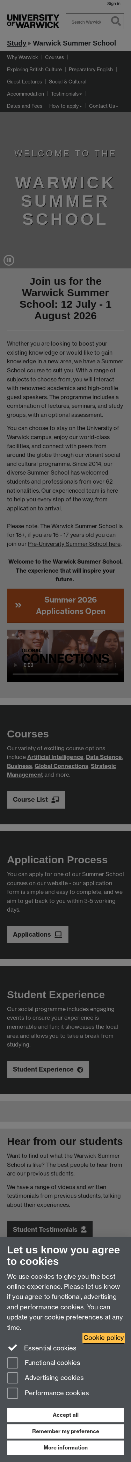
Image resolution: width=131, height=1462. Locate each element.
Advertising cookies (45, 1378)
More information (66, 1447)
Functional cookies (43, 1363)
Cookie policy (103, 1338)
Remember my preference (65, 1431)
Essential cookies (42, 1347)
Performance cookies (48, 1393)
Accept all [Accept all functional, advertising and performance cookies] (66, 1415)
